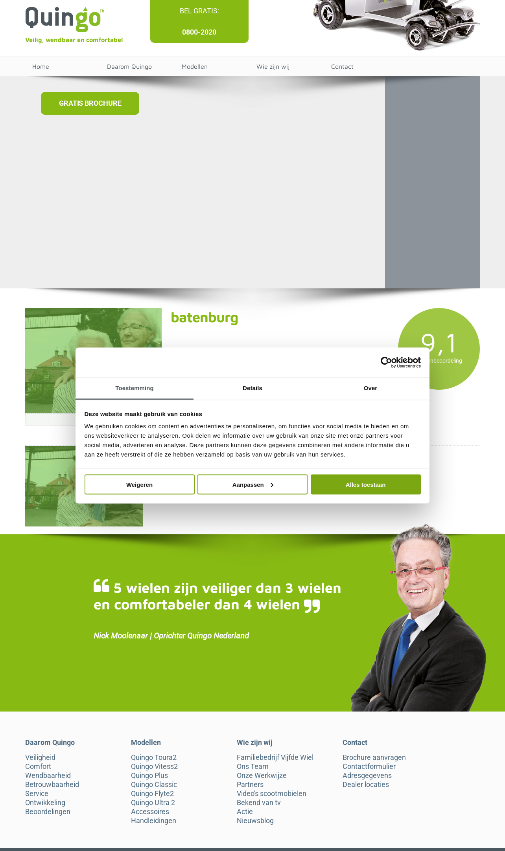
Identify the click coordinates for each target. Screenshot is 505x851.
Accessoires (150, 811)
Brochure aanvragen (374, 757)
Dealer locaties (366, 784)
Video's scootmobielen (271, 793)
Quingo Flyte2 (152, 793)
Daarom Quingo (129, 66)
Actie (245, 811)
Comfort (38, 766)
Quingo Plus (149, 775)
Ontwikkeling (45, 802)
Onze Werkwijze (262, 775)
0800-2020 (199, 32)
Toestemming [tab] (134, 388)
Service (36, 793)
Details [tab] (252, 388)
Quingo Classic (154, 784)
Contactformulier (369, 766)
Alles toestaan (366, 484)
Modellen (195, 66)
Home (40, 66)
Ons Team (253, 766)
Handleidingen (153, 820)
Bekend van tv (259, 802)
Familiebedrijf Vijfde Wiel (275, 757)
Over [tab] (371, 388)
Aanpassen (252, 484)
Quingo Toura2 (154, 757)
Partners (250, 784)
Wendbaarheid (48, 775)
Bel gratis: (199, 11)
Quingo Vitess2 (154, 766)
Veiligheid (40, 757)
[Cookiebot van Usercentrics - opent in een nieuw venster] (386, 362)
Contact (342, 66)
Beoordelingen (47, 811)
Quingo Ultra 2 (153, 802)
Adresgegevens (367, 775)
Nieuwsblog (255, 820)
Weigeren (139, 484)
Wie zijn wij (272, 66)
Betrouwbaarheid (52, 784)
